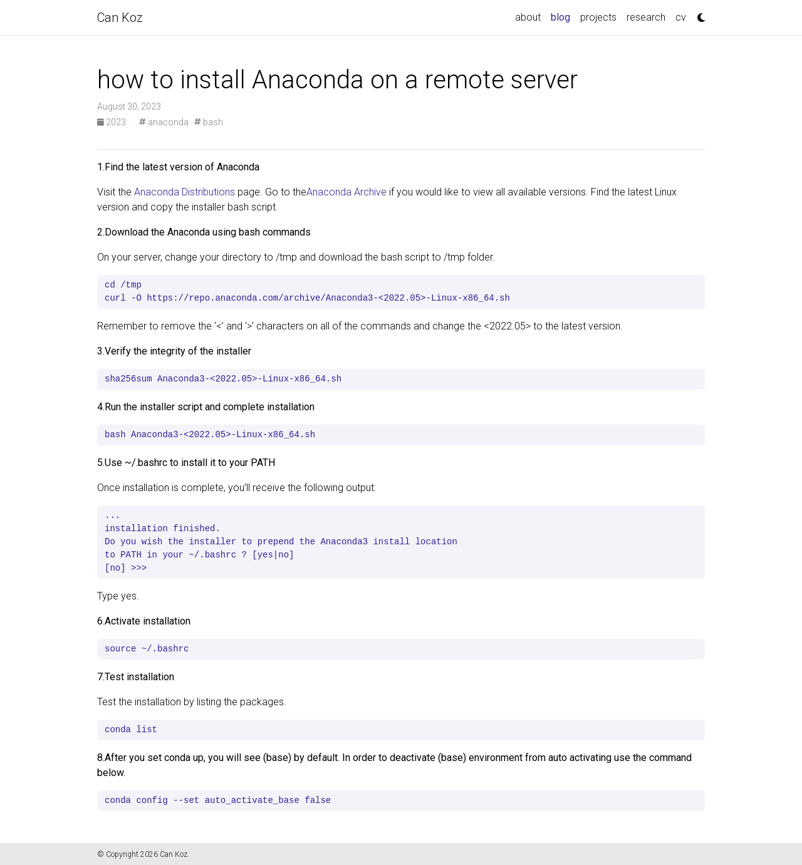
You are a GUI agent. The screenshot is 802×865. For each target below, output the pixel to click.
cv (680, 17)
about (528, 17)
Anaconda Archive (346, 192)
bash (208, 122)
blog (563, 16)
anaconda (164, 122)
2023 (112, 122)
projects (598, 17)
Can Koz (120, 17)
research (646, 17)
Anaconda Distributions (184, 192)
